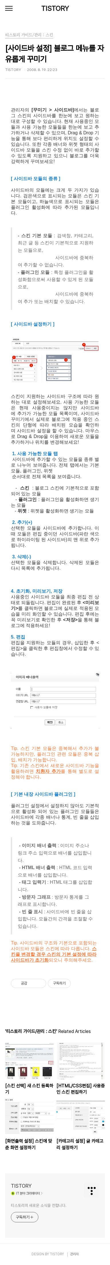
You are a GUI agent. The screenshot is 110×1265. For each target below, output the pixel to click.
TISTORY (55, 8)
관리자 (74, 1254)
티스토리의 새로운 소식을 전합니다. (38, 1205)
